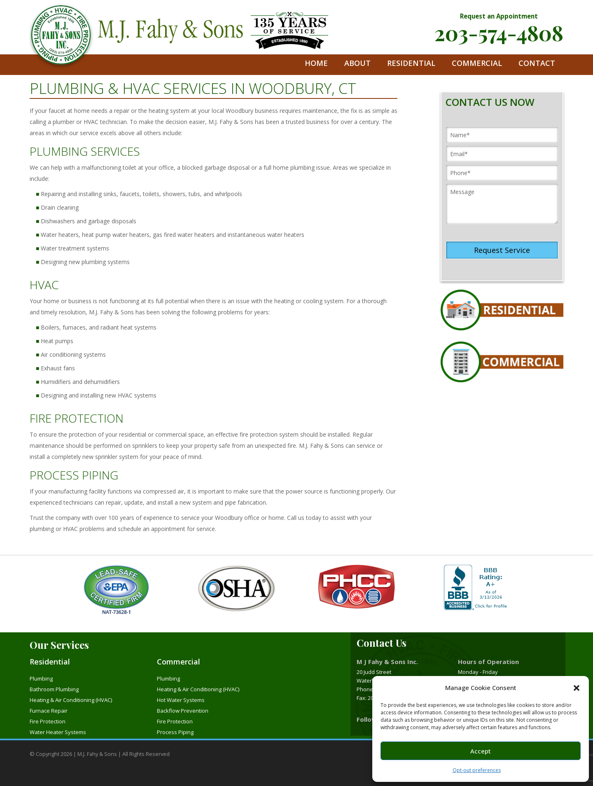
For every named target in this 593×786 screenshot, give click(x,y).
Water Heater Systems (58, 732)
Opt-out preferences (477, 770)
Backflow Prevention (182, 710)
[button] (576, 688)
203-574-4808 (498, 33)
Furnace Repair (49, 710)
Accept (480, 751)
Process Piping (175, 732)
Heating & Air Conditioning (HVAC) (71, 700)
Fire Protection (47, 721)
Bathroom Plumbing (54, 689)
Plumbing (41, 678)
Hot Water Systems (181, 700)
